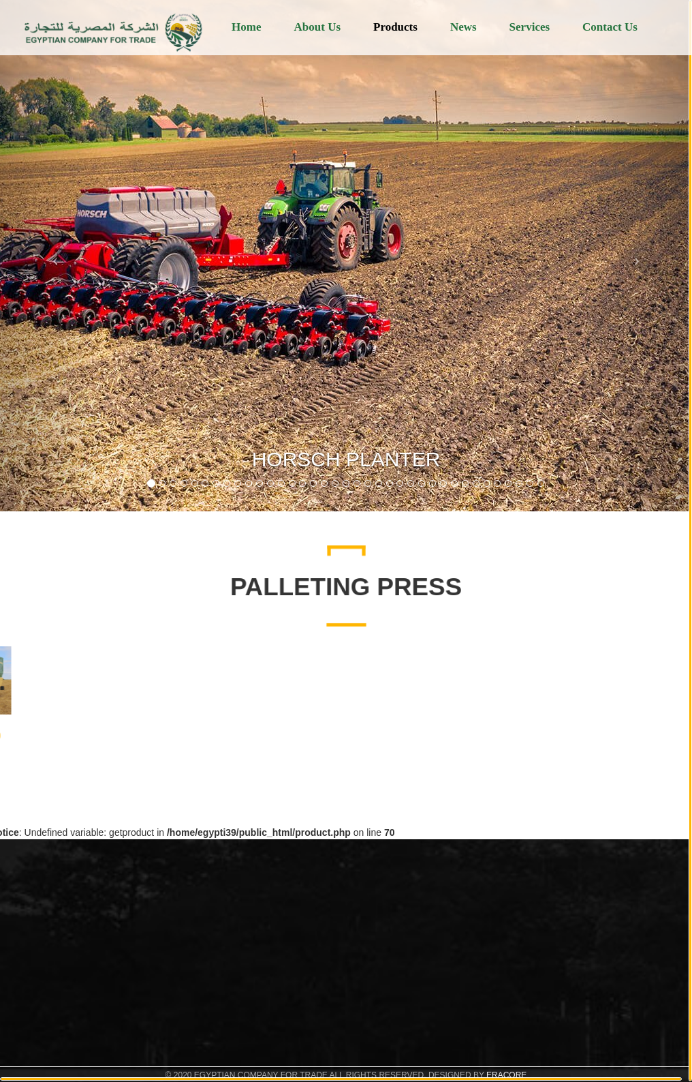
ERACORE (506, 1075)
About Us (317, 26)
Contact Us (610, 26)
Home (246, 26)
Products (395, 26)
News (463, 26)
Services (529, 26)
